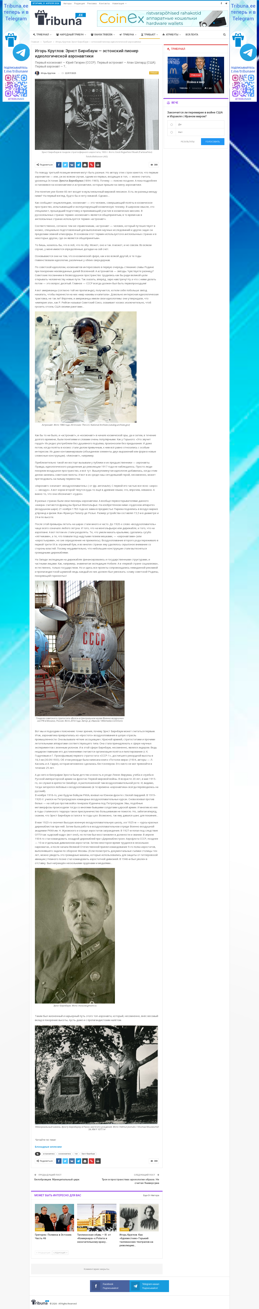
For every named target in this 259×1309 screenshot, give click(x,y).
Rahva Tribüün (101, 34)
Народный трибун (70, 34)
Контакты (104, 3)
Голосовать (213, 141)
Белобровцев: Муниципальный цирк (56, 1179)
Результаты (187, 141)
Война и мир (196, 82)
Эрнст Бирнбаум (88, 1154)
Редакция (79, 3)
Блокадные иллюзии (48, 1146)
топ (76, 1154)
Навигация (118, 3)
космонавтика (64, 1154)
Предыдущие (43, 1252)
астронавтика (49, 1154)
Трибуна (127, 34)
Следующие (60, 1252)
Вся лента (192, 34)
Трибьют (148, 34)
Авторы (67, 3)
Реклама (92, 3)
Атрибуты (170, 34)
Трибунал (41, 34)
